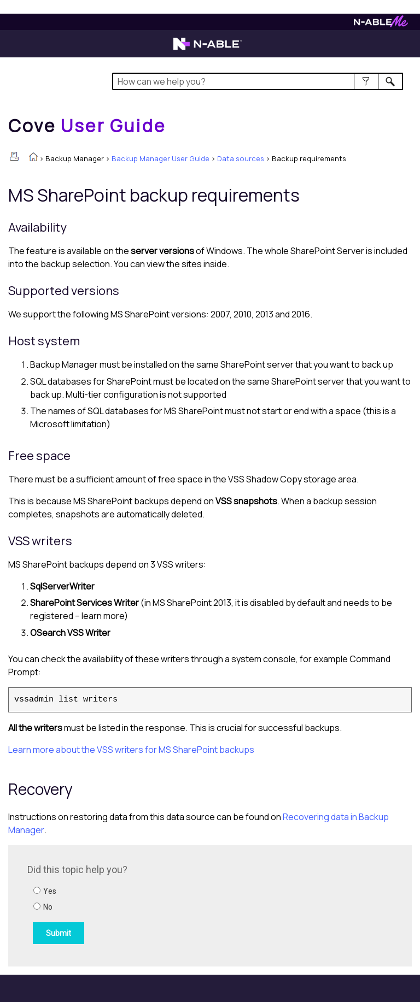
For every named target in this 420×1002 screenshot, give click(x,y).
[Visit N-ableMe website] (381, 24)
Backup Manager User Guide (160, 158)
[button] (366, 81)
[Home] (87, 126)
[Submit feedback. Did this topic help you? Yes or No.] (175, 904)
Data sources (240, 158)
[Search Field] (257, 81)
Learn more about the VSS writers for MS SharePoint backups (131, 750)
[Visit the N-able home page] (207, 49)
